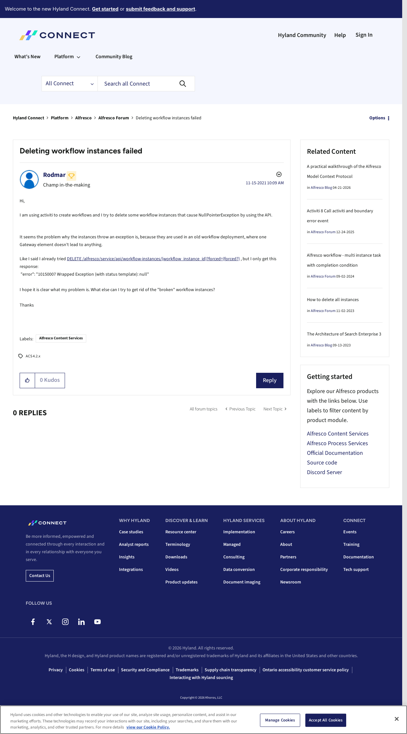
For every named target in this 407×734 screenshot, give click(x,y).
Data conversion (239, 569)
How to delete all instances (333, 300)
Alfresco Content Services (61, 338)
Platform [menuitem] (64, 56)
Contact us (39, 576)
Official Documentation (335, 453)
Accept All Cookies (326, 720)
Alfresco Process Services (337, 443)
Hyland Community (302, 35)
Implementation (239, 532)
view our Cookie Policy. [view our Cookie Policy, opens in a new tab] (148, 727)
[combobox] (146, 83)
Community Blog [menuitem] (114, 56)
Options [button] (377, 118)
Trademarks (187, 670)
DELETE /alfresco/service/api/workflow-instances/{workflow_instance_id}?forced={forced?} (153, 259)
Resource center (180, 532)
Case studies (131, 532)
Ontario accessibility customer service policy (306, 670)
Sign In (364, 35)
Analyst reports (134, 544)
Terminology (177, 544)
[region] (203, 719)
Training (351, 544)
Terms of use (102, 670)
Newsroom (290, 582)
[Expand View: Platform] (78, 56)
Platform (60, 118)
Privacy (56, 670)
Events (349, 532)
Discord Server (324, 472)
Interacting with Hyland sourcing (201, 677)
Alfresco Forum (113, 118)
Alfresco (83, 118)
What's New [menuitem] (27, 56)
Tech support (356, 569)
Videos (172, 569)
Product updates (181, 582)
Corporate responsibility (304, 569)
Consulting (234, 557)
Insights (126, 557)
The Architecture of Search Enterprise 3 (344, 334)
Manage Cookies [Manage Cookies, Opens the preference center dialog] (280, 720)
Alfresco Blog (321, 187)
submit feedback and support (160, 9)
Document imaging (241, 582)
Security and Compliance (145, 670)
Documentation (358, 557)
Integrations (131, 569)
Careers (287, 532)
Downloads (176, 557)
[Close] (397, 719)
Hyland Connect (28, 118)
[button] (27, 380)
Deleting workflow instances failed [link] (168, 118)
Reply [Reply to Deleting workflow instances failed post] (270, 380)
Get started (105, 9)
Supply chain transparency (230, 670)
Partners (288, 557)
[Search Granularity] (69, 83)
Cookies (76, 670)
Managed (232, 544)
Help (340, 35)
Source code (322, 463)
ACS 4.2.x (33, 356)
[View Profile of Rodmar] (54, 174)
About (286, 544)
